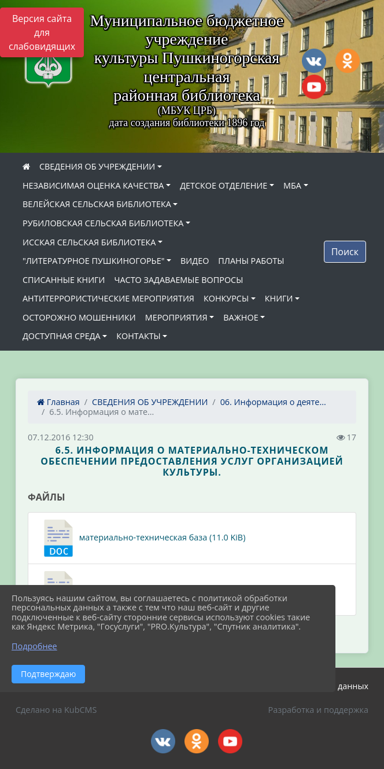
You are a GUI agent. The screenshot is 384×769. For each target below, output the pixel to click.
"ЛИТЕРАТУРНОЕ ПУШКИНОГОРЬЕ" (93, 260)
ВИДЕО (194, 260)
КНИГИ (279, 298)
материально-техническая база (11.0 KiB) (142, 538)
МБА (292, 185)
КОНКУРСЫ (226, 298)
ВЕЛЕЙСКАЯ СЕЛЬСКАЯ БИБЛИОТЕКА (97, 203)
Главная (58, 401)
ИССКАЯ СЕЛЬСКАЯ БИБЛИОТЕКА (89, 242)
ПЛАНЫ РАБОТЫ (251, 260)
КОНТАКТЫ (138, 335)
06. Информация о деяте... (273, 401)
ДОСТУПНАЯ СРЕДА (62, 335)
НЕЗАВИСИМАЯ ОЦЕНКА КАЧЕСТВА (93, 185)
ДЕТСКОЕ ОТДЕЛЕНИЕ (223, 185)
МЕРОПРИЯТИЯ (176, 317)
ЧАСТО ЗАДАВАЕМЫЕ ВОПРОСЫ (179, 279)
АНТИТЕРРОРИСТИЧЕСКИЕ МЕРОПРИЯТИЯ (108, 298)
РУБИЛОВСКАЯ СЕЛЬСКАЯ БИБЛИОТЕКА (103, 223)
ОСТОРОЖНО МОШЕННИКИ (79, 317)
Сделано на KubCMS (56, 709)
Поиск (345, 251)
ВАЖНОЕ (240, 317)
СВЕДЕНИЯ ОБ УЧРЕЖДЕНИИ (97, 166)
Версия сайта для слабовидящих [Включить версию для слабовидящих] (42, 32)
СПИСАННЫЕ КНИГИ (64, 279)
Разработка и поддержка (318, 709)
